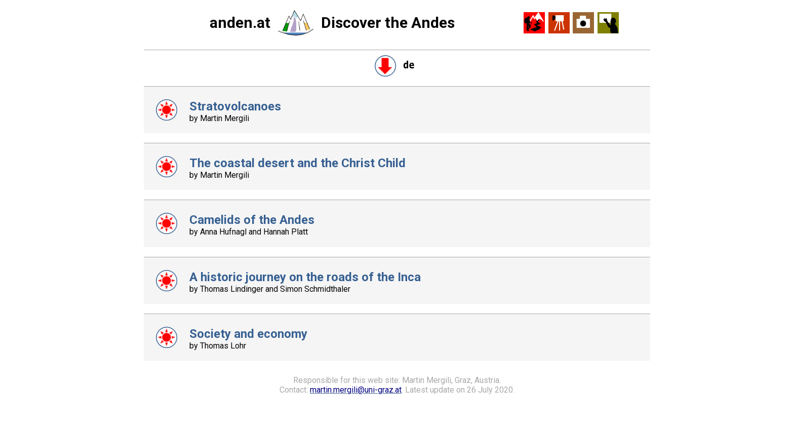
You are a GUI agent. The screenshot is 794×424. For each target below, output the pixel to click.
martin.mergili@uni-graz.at (356, 390)
